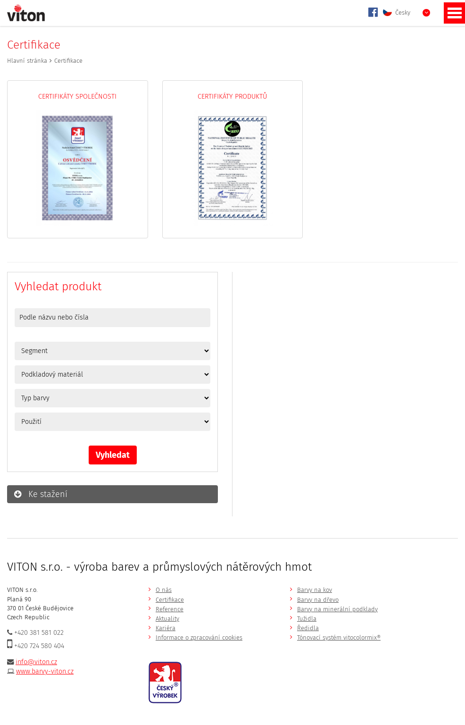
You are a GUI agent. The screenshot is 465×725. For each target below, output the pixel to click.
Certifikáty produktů (232, 97)
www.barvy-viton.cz (45, 671)
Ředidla (308, 628)
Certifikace (170, 599)
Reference (169, 609)
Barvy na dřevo (318, 599)
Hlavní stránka (27, 60)
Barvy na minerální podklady (337, 609)
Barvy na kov (314, 589)
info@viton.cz (36, 662)
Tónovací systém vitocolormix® (339, 637)
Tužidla (306, 618)
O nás (164, 589)
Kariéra (165, 628)
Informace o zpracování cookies (199, 637)
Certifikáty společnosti (77, 97)
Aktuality (167, 618)
